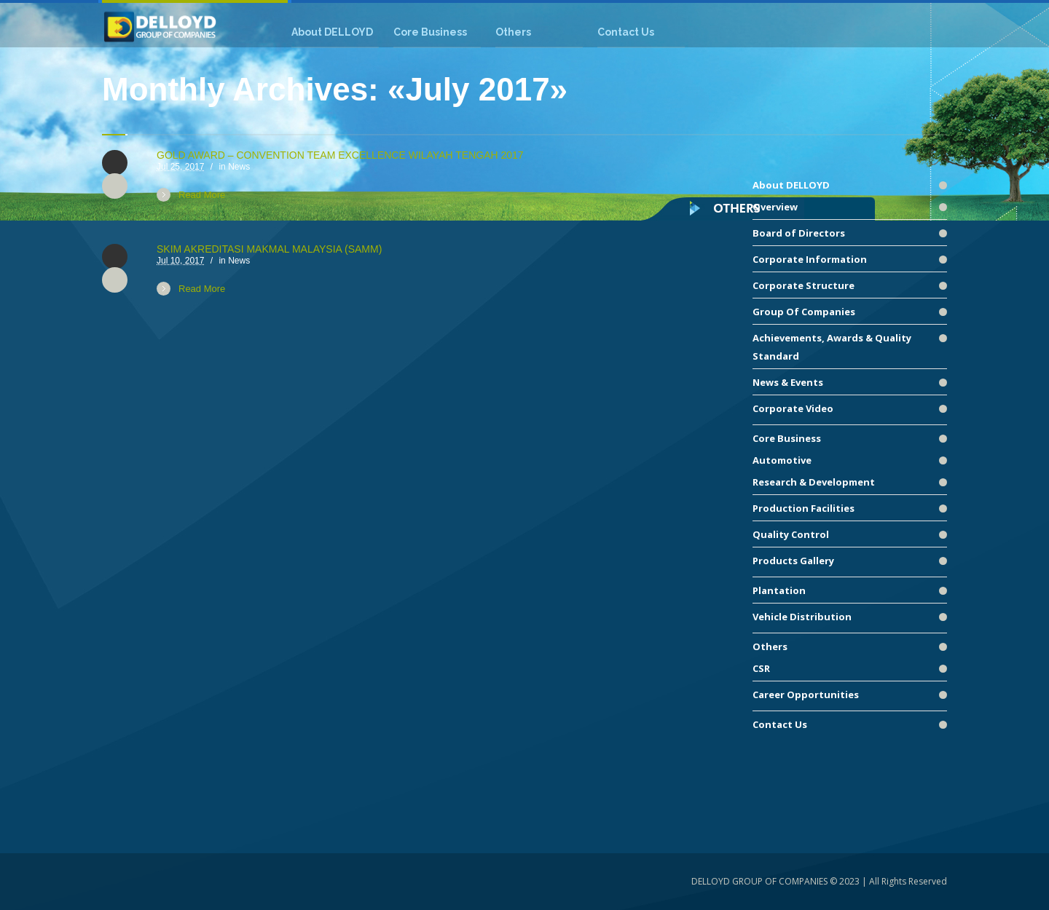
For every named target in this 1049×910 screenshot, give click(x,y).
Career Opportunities (806, 694)
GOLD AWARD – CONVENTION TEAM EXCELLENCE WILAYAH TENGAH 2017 (340, 155)
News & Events (788, 382)
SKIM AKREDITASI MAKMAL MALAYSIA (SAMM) (269, 249)
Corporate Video (793, 408)
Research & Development (814, 481)
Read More (201, 194)
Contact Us (780, 724)
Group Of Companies (804, 311)
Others (770, 646)
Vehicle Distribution (802, 616)
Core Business (787, 438)
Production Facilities (803, 508)
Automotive (782, 460)
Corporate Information (810, 259)
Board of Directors (799, 233)
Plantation (779, 590)
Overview (775, 206)
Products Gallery (793, 560)
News (239, 167)
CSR (761, 668)
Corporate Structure (803, 285)
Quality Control (791, 534)
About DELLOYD (791, 184)
